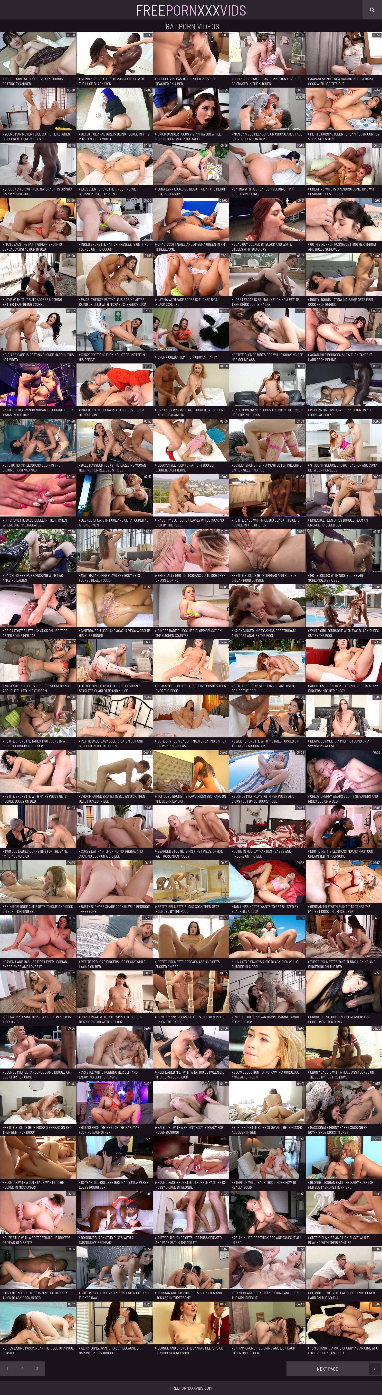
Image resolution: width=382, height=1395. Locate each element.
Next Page (349, 1369)
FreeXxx (191, 9)
